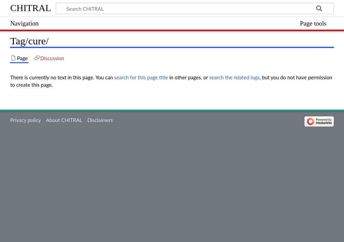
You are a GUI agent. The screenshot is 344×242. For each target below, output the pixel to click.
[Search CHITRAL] (194, 8)
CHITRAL (30, 8)
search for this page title (141, 77)
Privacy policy (25, 120)
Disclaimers (100, 120)
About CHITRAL (64, 120)
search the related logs (234, 77)
